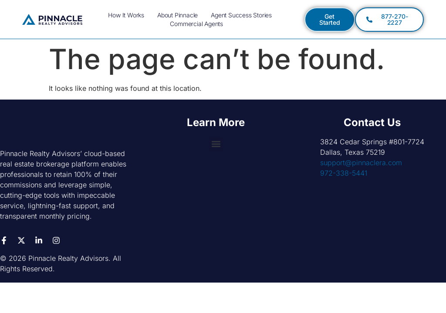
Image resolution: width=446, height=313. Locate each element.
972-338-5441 (343, 173)
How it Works (126, 15)
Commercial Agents (196, 23)
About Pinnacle (177, 15)
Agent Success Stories (241, 15)
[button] (216, 144)
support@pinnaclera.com (361, 162)
